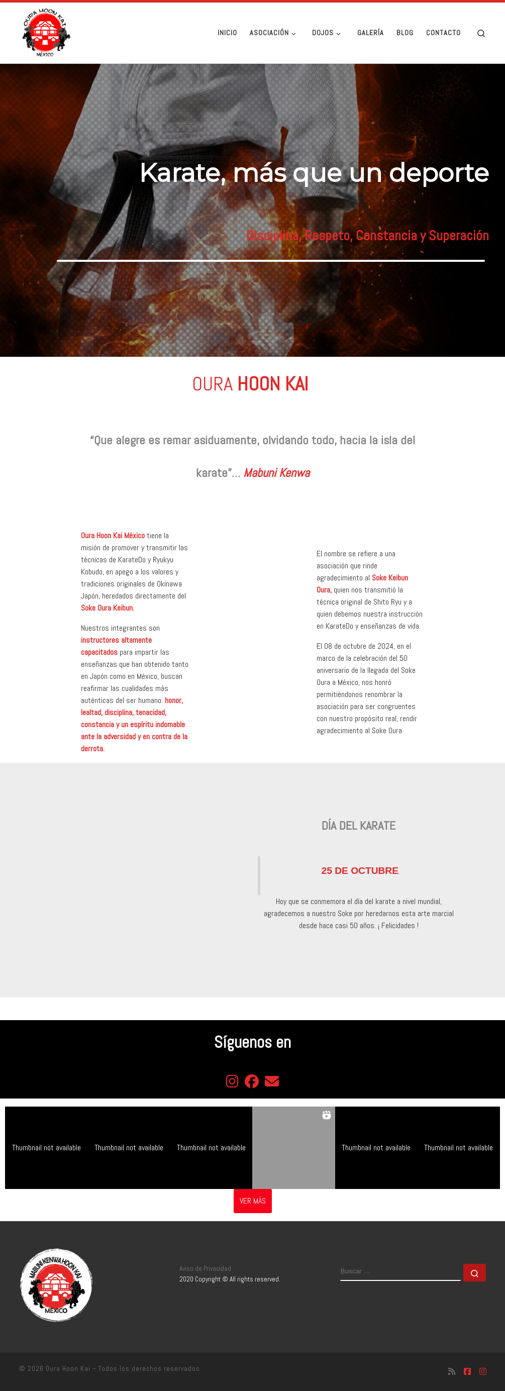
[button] (46, 1148)
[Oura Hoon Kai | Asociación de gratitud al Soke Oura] (45, 31)
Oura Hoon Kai (68, 1368)
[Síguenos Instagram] (482, 1371)
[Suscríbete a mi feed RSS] (451, 1371)
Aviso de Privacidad (205, 1268)
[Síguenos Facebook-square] (467, 1371)
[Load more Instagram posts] (253, 1201)
